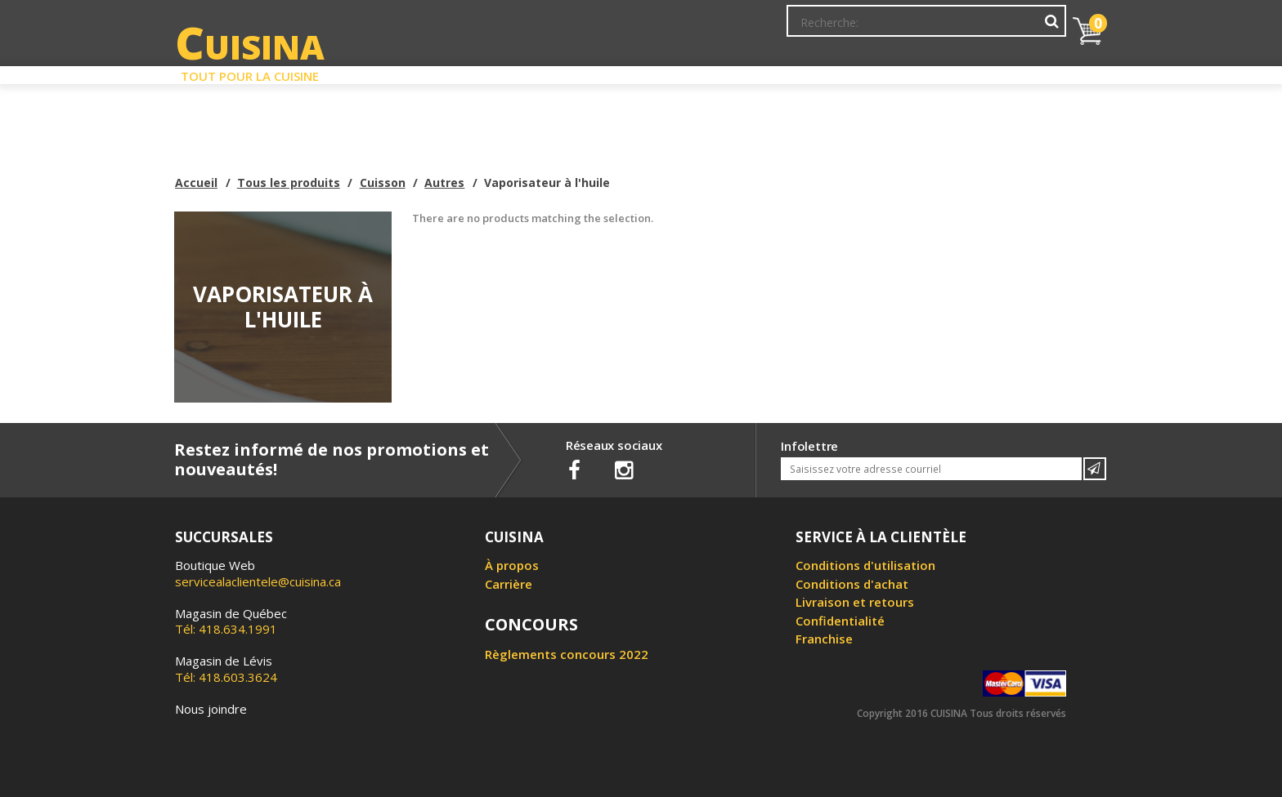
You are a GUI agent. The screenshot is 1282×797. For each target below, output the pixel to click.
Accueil (196, 182)
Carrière (508, 584)
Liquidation (640, 72)
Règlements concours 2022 (566, 654)
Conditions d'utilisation (865, 565)
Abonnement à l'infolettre (701, 28)
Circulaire (758, 72)
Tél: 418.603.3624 (226, 668)
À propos (512, 565)
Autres (444, 182)
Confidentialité (840, 620)
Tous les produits (288, 182)
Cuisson (383, 182)
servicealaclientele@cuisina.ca (258, 581)
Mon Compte (820, 28)
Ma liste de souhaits (922, 28)
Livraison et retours (855, 602)
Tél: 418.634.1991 (231, 621)
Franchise (824, 638)
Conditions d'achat (852, 584)
